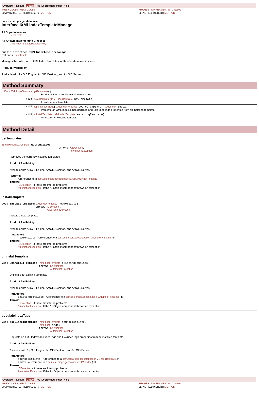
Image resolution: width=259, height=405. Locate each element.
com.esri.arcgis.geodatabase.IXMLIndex (69, 375)
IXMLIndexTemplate (62, 101)
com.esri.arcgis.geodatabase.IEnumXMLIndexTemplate (67, 184)
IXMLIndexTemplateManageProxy (28, 43)
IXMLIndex (110, 109)
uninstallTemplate (43, 118)
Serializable (16, 35)
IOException (76, 152)
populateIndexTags (44, 109)
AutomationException (81, 156)
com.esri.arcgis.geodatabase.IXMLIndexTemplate (84, 245)
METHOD (46, 13)
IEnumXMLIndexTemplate (18, 93)
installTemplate (42, 101)
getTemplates (41, 93)
